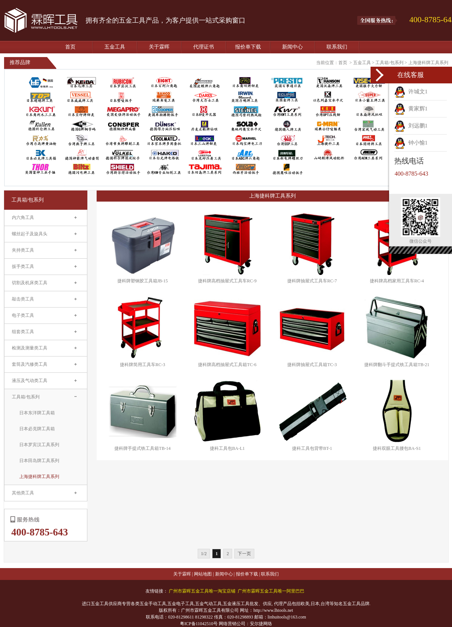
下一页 (244, 553)
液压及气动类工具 (29, 380)
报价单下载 (248, 47)
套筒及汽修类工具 (29, 364)
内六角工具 (23, 217)
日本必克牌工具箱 (37, 428)
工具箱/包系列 (389, 62)
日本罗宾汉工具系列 (39, 444)
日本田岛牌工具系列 (39, 460)
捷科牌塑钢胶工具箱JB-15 (142, 280)
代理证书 (203, 47)
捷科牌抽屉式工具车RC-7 (312, 280)
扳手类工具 (23, 266)
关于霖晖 (159, 47)
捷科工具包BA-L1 (227, 448)
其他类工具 (23, 492)
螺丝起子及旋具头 (29, 233)
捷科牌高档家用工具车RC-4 (397, 280)
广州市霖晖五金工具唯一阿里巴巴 (271, 591)
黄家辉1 (411, 109)
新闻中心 (292, 47)
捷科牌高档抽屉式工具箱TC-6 (227, 364)
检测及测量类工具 (29, 348)
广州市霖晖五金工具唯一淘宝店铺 (202, 591)
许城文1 (411, 91)
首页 (70, 47)
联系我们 (337, 47)
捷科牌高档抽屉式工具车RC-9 (227, 280)
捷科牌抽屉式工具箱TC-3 (312, 364)
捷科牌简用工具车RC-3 (142, 364)
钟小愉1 (411, 143)
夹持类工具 (23, 250)
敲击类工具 (23, 299)
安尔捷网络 (261, 623)
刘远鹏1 (411, 126)
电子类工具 (23, 315)
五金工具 (114, 47)
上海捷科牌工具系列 (428, 62)
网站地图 (203, 574)
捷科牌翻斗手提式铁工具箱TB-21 (396, 364)
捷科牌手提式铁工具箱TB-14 (142, 448)
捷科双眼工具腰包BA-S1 (397, 448)
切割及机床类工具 (29, 282)
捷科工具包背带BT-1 (312, 448)
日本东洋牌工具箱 (37, 412)
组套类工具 (23, 331)
